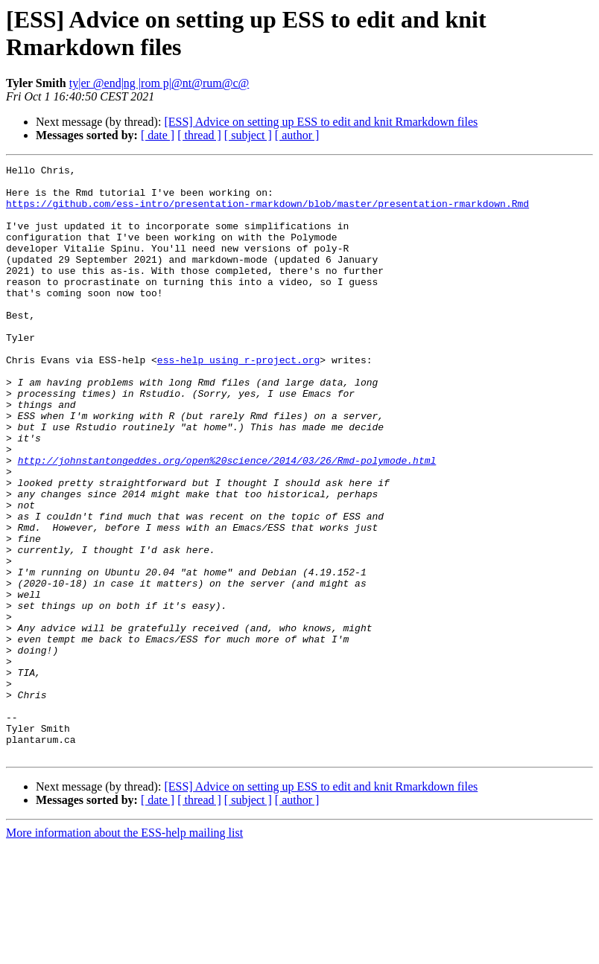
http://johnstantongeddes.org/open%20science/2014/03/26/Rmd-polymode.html (227, 520)
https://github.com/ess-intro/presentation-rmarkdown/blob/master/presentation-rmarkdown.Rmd (267, 212)
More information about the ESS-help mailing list (124, 951)
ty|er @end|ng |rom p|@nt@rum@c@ (159, 83)
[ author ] (297, 135)
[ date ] (157, 135)
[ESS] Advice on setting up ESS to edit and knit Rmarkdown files (321, 121)
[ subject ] (248, 135)
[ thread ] (199, 135)
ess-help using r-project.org (238, 399)
